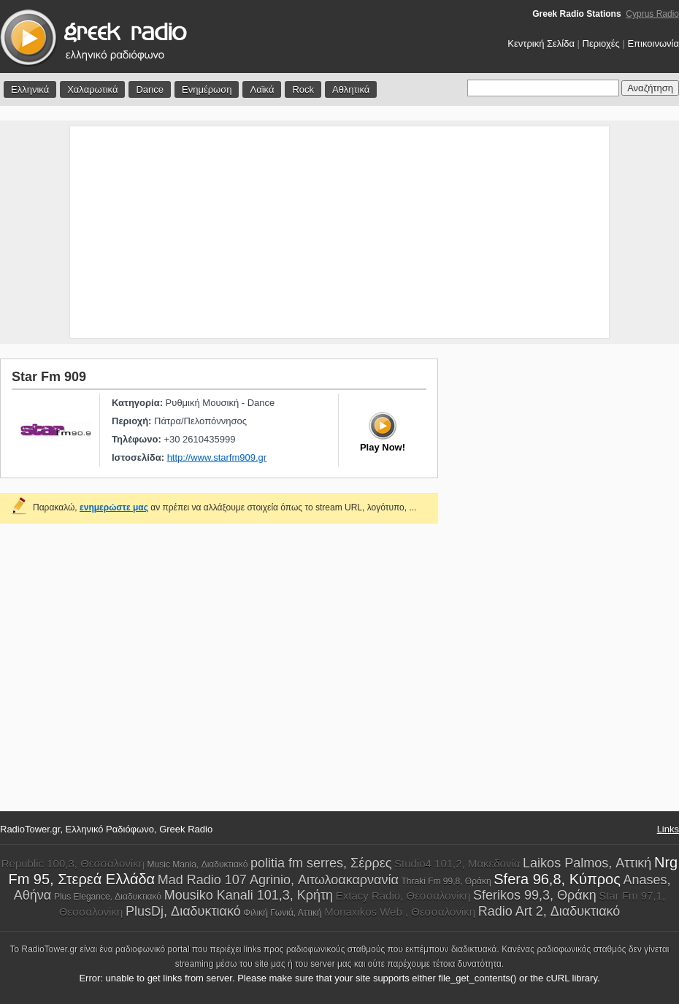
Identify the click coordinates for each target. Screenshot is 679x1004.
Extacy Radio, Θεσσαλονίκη (403, 895)
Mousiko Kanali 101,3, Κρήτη (249, 895)
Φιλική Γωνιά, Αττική (282, 913)
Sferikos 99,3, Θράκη (534, 895)
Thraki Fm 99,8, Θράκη (446, 881)
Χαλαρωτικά (92, 89)
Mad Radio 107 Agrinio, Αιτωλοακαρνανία (278, 880)
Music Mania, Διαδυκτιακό (197, 864)
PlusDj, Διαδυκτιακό (183, 911)
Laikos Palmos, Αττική (587, 863)
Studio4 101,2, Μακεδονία (457, 863)
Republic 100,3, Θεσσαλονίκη (73, 863)
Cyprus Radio (652, 14)
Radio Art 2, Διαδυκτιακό (549, 911)
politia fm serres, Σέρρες (320, 863)
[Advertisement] (339, 232)
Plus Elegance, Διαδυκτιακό (107, 897)
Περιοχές (601, 43)
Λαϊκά (262, 89)
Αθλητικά (350, 89)
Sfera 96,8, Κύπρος (557, 879)
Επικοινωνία (653, 43)
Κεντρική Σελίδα (541, 43)
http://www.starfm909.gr (217, 457)
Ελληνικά (30, 89)
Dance (150, 89)
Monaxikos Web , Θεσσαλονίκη (399, 911)
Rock (303, 89)
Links (668, 829)
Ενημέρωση (207, 89)
